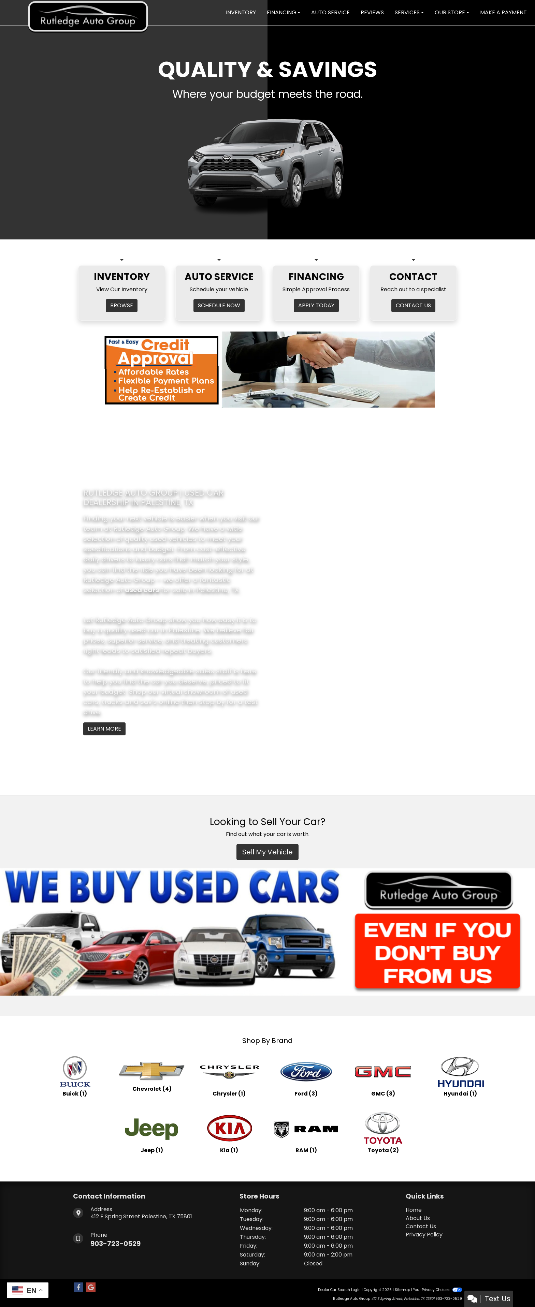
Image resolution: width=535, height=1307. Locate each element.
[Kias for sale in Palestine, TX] (229, 1132)
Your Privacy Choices (437, 1289)
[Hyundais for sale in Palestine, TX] (460, 1075)
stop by (212, 701)
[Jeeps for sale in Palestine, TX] (152, 1132)
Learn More (104, 729)
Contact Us (421, 1226)
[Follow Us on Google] (91, 1287)
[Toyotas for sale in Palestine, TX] (383, 1132)
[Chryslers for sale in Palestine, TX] (229, 1075)
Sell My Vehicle (267, 852)
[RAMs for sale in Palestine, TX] (306, 1132)
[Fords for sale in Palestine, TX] (306, 1075)
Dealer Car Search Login (339, 1289)
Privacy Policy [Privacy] (424, 1234)
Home (414, 1210)
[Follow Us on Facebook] (78, 1287)
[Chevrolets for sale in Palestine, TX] (152, 1075)
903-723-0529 (115, 1243)
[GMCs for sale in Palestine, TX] (383, 1075)
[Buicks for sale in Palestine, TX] (75, 1075)
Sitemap (402, 1289)
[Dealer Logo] (88, 12)
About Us (418, 1218)
